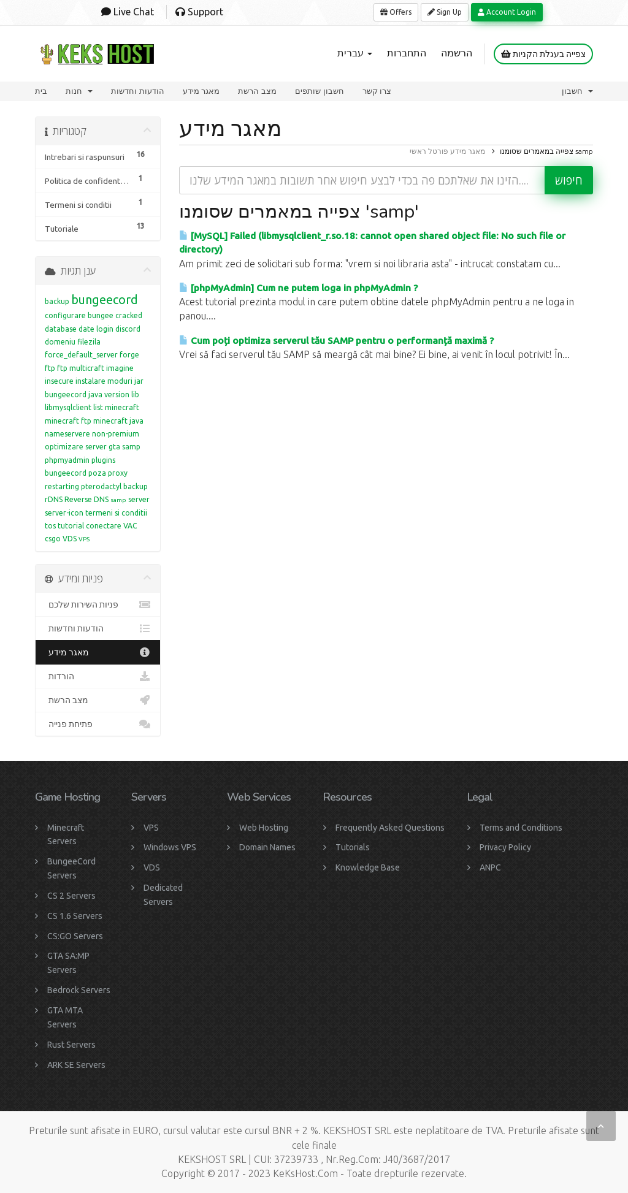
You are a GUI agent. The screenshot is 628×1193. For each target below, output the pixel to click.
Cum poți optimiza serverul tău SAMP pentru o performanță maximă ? (336, 340)
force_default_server (81, 355)
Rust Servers (71, 1045)
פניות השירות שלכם (98, 604)
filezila (89, 342)
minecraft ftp (68, 421)
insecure (59, 381)
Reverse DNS (86, 499)
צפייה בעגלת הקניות (543, 54)
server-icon (64, 513)
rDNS (54, 499)
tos (50, 526)
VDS (70, 539)
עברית (354, 52)
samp (118, 500)
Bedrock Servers (78, 990)
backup (57, 301)
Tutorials (352, 847)
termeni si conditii (116, 513)
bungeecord (104, 299)
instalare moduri (103, 381)
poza (97, 473)
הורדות (98, 676)
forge (129, 355)
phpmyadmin (67, 460)
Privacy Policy (505, 847)
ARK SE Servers (76, 1065)
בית (41, 91)
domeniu (60, 342)
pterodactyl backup (114, 486)
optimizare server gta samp (92, 447)
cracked (128, 315)
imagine (120, 368)
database (61, 329)
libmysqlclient (68, 407)
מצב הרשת (257, 91)
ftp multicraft (80, 368)
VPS (84, 539)
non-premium (115, 434)
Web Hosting (263, 828)
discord (127, 329)
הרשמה (456, 52)
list (98, 407)
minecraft (122, 407)
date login (95, 329)
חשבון (577, 91)
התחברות (406, 52)
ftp (50, 368)
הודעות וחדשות (137, 91)
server (139, 499)
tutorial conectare (89, 526)
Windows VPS (170, 847)
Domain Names (267, 847)
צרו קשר (377, 91)
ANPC (490, 867)
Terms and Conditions (521, 828)
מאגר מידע (201, 91)
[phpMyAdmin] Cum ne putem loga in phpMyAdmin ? (298, 288)
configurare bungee (79, 315)
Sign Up (444, 12)
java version (108, 394)
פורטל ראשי (429, 151)
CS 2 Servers (71, 896)
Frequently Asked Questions (390, 828)
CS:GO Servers (75, 936)
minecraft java (118, 421)
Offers (396, 12)
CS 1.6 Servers (74, 916)
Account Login (507, 12)
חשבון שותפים (319, 91)
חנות (79, 91)
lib (135, 394)
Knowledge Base (367, 867)
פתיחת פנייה (98, 724)
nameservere (67, 434)
